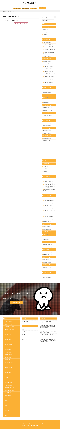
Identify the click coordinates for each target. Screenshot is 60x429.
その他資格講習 (46, 27)
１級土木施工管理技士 (16, 8)
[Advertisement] (49, 150)
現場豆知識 (45, 97)
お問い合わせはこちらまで (16, 302)
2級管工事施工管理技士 (47, 110)
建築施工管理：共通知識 (48, 66)
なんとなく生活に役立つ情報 (33, 425)
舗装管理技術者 (46, 112)
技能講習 (43, 20)
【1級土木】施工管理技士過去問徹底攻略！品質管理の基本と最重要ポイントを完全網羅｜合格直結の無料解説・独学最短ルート (48, 340)
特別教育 (46, 20)
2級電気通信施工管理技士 (47, 140)
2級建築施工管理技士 (47, 84)
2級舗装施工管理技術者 (47, 117)
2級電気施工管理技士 (47, 133)
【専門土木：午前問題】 (48, 46)
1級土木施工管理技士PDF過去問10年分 (49, 53)
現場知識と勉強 (46, 102)
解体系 (44, 37)
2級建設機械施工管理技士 (47, 92)
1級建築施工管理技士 (25, 8)
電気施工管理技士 (46, 128)
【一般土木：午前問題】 (48, 44)
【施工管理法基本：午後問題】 (49, 47)
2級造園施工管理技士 (47, 125)
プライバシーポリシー (25, 339)
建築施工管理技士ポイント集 (42, 8)
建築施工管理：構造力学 (48, 79)
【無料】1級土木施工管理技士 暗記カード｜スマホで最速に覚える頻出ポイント (48, 322)
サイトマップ (24, 334)
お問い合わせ (34, 8)
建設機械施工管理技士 (47, 87)
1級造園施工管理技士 (47, 123)
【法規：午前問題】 (48, 51)
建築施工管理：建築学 (48, 68)
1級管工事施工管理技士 (47, 107)
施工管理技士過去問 (47, 95)
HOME (5, 11)
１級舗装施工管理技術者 (47, 115)
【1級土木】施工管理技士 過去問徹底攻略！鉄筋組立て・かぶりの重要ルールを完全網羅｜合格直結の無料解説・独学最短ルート (48, 331)
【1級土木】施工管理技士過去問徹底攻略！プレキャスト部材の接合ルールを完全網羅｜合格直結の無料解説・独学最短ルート (48, 326)
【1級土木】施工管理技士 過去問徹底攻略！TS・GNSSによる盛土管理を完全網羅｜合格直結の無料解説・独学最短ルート (48, 335)
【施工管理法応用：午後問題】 (49, 49)
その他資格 (45, 29)
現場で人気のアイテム (25, 321)
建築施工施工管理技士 (47, 58)
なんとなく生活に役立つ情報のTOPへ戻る (21, 23)
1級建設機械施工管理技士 (47, 90)
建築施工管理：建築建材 (48, 71)
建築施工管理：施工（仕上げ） (49, 73)
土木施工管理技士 (46, 39)
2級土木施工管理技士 (47, 56)
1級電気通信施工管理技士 (47, 138)
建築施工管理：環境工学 (48, 82)
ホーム (17, 423)
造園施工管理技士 (46, 120)
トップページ (24, 336)
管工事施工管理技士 (47, 105)
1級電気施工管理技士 (47, 130)
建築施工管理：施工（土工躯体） (49, 77)
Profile (23, 329)
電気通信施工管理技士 (47, 135)
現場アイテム (46, 100)
